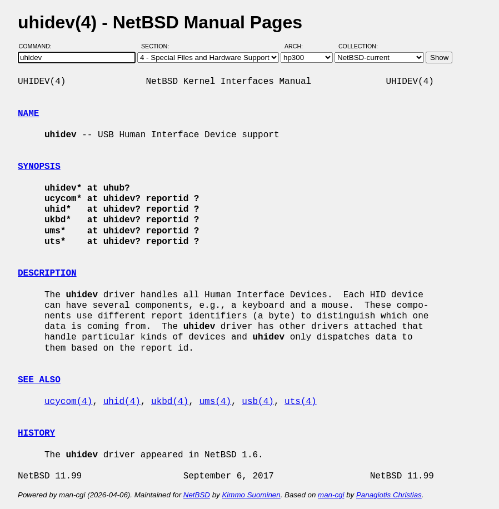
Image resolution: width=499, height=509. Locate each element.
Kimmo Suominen (251, 495)
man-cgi (331, 495)
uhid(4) (122, 402)
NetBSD (196, 495)
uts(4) (301, 402)
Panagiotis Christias (389, 495)
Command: (38, 46)
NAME (28, 114)
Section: (157, 46)
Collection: (358, 46)
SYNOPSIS (39, 167)
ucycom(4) (68, 402)
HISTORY (36, 433)
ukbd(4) (169, 402)
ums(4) (215, 402)
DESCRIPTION (47, 273)
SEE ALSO (39, 380)
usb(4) (258, 402)
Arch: (299, 46)
